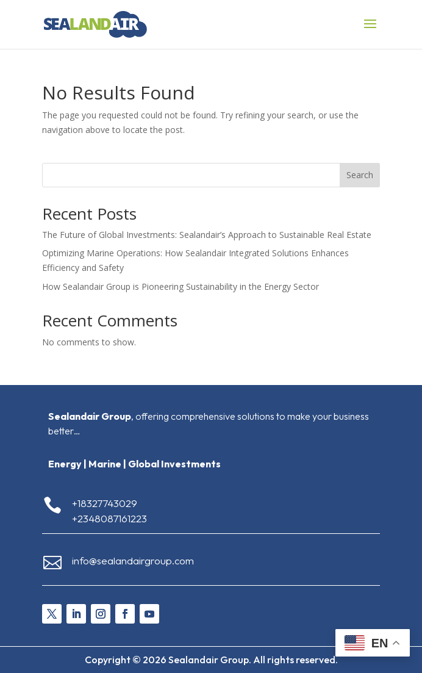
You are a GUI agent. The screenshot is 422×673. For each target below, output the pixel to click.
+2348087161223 (109, 518)
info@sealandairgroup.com (133, 560)
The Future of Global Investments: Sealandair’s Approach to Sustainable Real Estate (206, 234)
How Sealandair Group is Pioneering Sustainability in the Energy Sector (180, 286)
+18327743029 (104, 503)
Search (359, 175)
